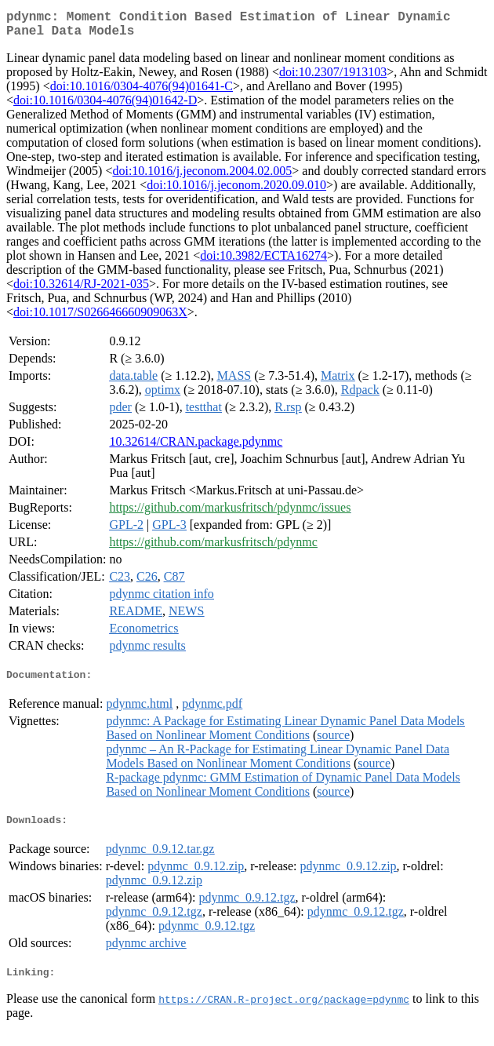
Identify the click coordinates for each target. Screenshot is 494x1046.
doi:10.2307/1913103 (333, 78)
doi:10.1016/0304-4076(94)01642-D (105, 106)
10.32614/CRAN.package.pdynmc (195, 447)
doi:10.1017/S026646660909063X (100, 318)
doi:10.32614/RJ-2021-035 (81, 290)
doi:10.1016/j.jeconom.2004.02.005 (202, 177)
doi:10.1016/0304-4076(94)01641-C (141, 92)
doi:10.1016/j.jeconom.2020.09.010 (236, 191)
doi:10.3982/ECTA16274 (263, 261)
